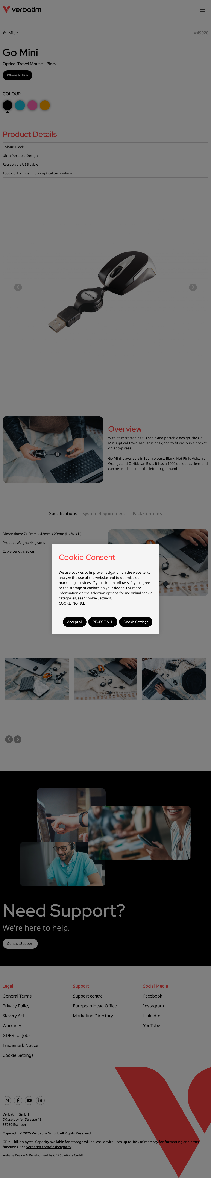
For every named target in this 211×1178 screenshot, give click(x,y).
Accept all (74, 622)
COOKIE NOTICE (72, 603)
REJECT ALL (103, 622)
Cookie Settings (135, 622)
